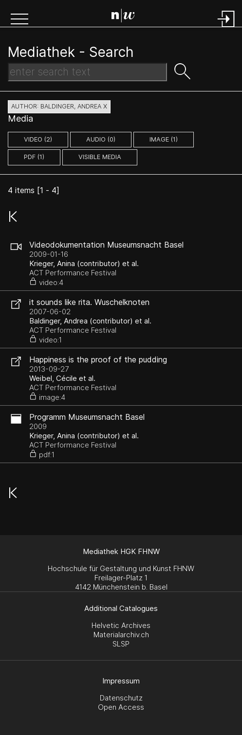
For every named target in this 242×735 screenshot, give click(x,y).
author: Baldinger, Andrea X (59, 106)
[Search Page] (123, 17)
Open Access (121, 707)
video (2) (38, 139)
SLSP (121, 643)
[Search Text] (87, 72)
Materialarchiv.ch (121, 634)
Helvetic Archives (121, 625)
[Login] (226, 28)
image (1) (163, 139)
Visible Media (99, 157)
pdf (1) (34, 157)
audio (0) (100, 139)
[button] (19, 20)
